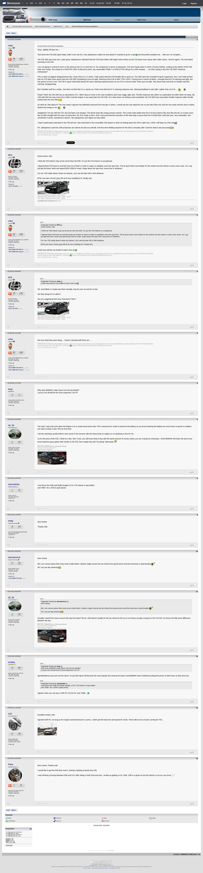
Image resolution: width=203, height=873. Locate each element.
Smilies (8, 840)
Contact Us (176, 854)
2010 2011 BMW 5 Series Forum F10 (22, 26)
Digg (105, 818)
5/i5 (40, 3)
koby (10, 520)
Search (176, 20)
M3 (63, 3)
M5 (72, 3)
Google (153, 818)
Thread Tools (191, 37)
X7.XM (116, 3)
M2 (58, 3)
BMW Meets (87, 20)
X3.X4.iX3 (100, 3)
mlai (10, 45)
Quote (192, 143)
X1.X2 (92, 3)
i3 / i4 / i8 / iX (127, 3)
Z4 (86, 3)
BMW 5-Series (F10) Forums (42, 26)
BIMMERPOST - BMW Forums (189, 854)
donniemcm (14, 557)
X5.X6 (108, 3)
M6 (76, 3)
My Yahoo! (106, 821)
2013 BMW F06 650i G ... (17, 74)
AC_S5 (11, 425)
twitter (9, 818)
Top (199, 854)
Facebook (58, 818)
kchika (11, 662)
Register (194, 3)
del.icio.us (58, 821)
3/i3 (31, 3)
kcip (10, 389)
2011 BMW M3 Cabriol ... (17, 76)
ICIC (10, 713)
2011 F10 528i (13, 186)
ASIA (67, 26)
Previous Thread (98, 825)
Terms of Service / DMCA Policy (100, 868)
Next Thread (106, 825)
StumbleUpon (11, 821)
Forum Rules (9, 845)
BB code (8, 838)
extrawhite (13, 484)
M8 (81, 3)
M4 (67, 3)
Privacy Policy (86, 868)
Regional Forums (57, 26)
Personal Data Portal (114, 868)
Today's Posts (141, 20)
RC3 (10, 155)
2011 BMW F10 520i (15, 578)
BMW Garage (53, 20)
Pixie (10, 764)
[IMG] (7, 841)
